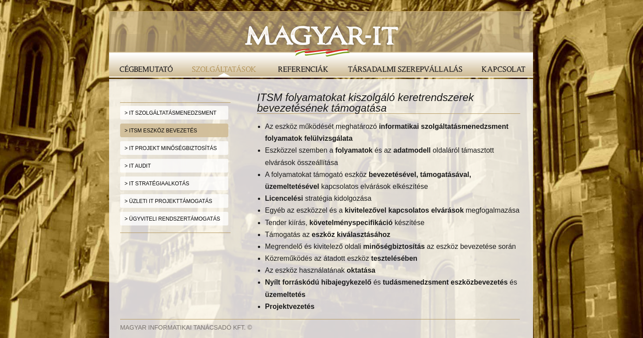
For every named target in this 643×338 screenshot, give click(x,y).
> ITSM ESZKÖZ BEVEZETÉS (161, 131)
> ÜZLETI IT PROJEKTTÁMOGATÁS (168, 201)
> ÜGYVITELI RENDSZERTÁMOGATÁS (172, 219)
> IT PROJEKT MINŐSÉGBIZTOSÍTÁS (171, 148)
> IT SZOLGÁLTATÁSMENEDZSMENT (170, 113)
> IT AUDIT (138, 166)
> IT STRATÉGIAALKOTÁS (157, 183)
